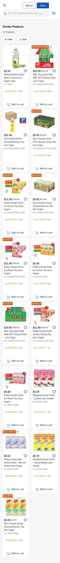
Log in (43, 5)
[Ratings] (13, 91)
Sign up (29, 5)
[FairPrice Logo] (14, 5)
